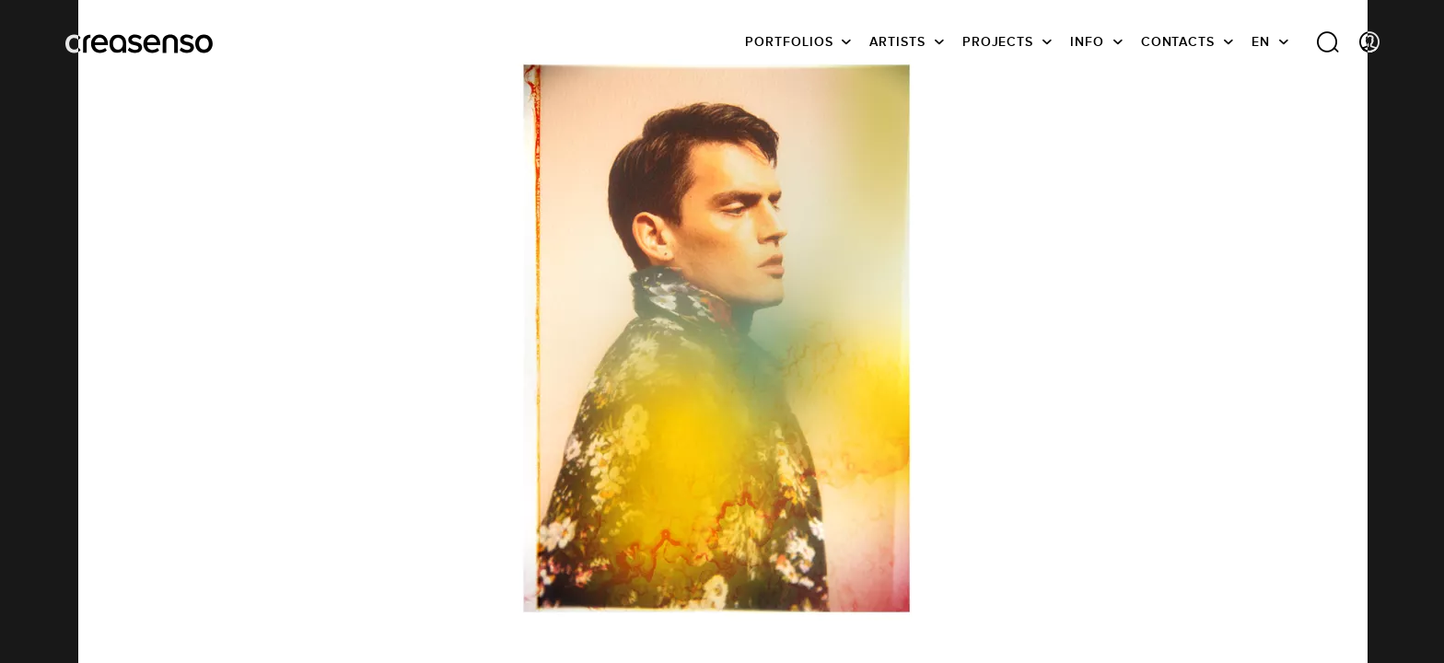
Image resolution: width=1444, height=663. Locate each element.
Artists (897, 41)
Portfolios (789, 41)
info (1087, 41)
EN (1261, 41)
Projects (997, 41)
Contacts (1178, 41)
